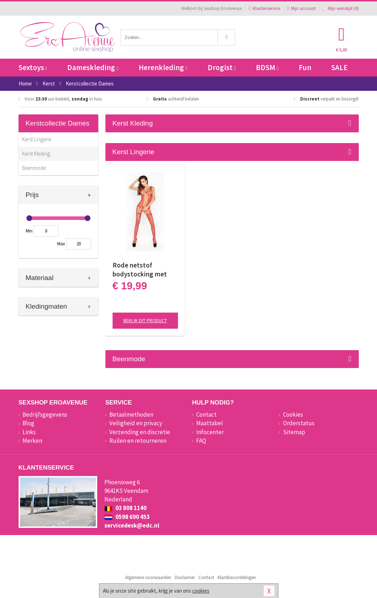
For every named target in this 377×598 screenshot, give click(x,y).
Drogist (222, 67)
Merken (32, 441)
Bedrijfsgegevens (45, 414)
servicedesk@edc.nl (131, 525)
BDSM (267, 67)
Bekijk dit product (145, 320)
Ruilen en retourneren (138, 441)
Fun (305, 67)
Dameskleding (92, 67)
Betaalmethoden (131, 414)
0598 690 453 (127, 517)
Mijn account (301, 8)
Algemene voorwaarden (148, 577)
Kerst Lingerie (36, 139)
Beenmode (34, 168)
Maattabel (209, 423)
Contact (206, 414)
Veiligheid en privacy (135, 423)
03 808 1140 (125, 508)
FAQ (201, 441)
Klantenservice (264, 8)
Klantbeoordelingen (237, 577)
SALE (339, 67)
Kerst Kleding (36, 153)
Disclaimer (185, 577)
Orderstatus (298, 423)
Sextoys (33, 67)
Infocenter (210, 432)
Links (29, 432)
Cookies (293, 414)
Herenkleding (163, 67)
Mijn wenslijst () (341, 8)
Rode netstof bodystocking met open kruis (140, 270)
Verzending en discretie (139, 432)
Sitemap (294, 432)
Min (29, 231)
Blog (28, 423)
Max (61, 244)
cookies (200, 590)
